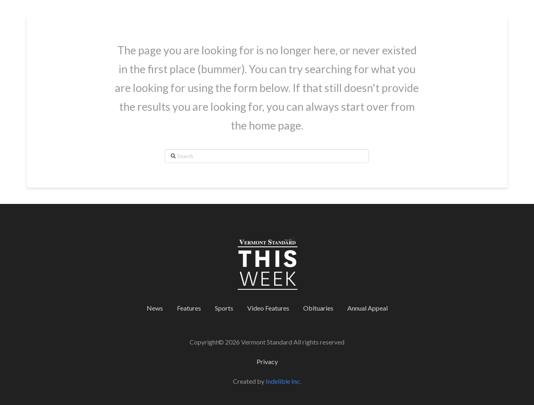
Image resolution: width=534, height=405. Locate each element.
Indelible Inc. (283, 381)
